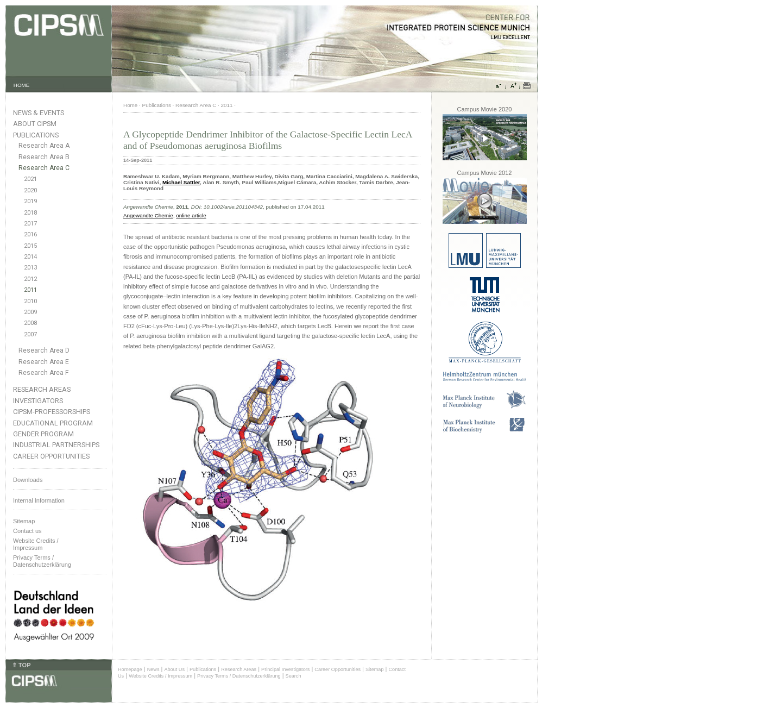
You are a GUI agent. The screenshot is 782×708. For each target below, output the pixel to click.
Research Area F (43, 373)
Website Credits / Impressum (160, 676)
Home (130, 105)
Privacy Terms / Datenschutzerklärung (42, 561)
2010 (30, 301)
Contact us (27, 531)
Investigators (38, 401)
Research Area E (43, 362)
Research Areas (42, 389)
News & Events (38, 113)
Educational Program (53, 423)
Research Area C (44, 168)
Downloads (27, 480)
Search (293, 676)
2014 (30, 256)
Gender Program (43, 434)
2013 (30, 267)
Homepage (130, 669)
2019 (30, 201)
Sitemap (24, 521)
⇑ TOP (21, 665)
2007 (30, 334)
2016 (30, 234)
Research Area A (44, 145)
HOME (22, 85)
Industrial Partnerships (56, 445)
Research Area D (44, 350)
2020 (30, 190)
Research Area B (44, 157)
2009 (30, 312)
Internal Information (39, 500)
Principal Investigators (285, 669)
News (153, 669)
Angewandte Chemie (148, 215)
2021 (30, 179)
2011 (30, 289)
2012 (30, 279)
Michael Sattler (181, 182)
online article (191, 215)
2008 (30, 323)
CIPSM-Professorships (51, 412)
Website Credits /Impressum (36, 544)
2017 (30, 223)
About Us (174, 669)
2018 (30, 212)
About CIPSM (34, 124)
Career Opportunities (51, 456)
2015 (30, 245)
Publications (36, 135)
